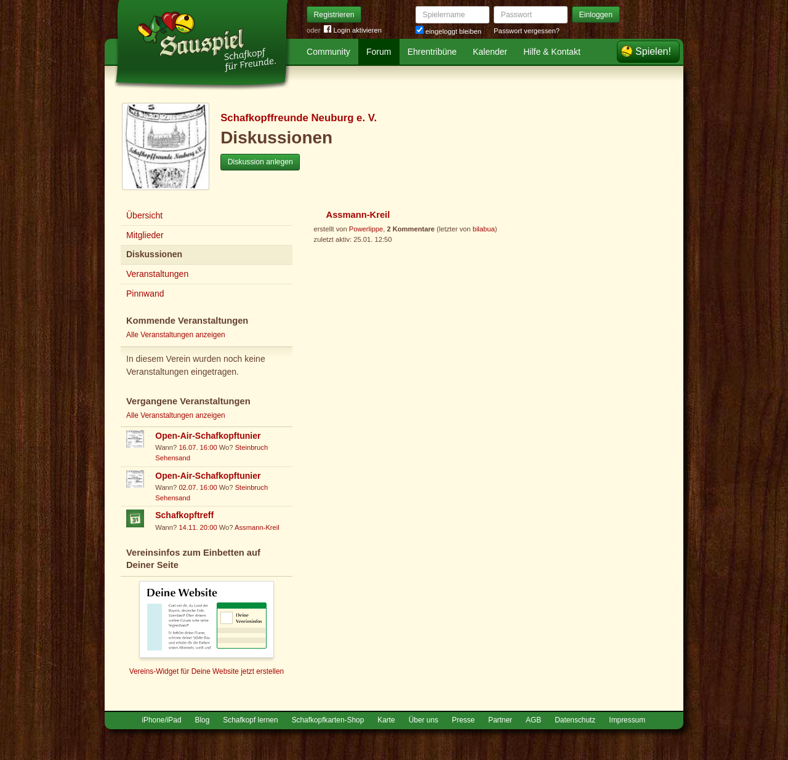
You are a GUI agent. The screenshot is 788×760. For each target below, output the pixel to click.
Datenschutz (575, 720)
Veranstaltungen (157, 274)
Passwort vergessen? (527, 30)
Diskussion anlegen (260, 162)
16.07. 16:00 (198, 447)
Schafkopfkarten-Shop (328, 720)
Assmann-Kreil (257, 527)
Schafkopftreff (184, 515)
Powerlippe (366, 229)
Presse (463, 720)
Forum (378, 52)
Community (328, 52)
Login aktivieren (353, 30)
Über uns (423, 720)
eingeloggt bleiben (448, 31)
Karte (386, 720)
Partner (500, 720)
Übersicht (144, 215)
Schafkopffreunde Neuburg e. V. (298, 118)
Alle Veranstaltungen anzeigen (175, 334)
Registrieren (334, 14)
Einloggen (596, 14)
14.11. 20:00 (198, 527)
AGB (533, 720)
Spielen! (653, 51)
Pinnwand (145, 293)
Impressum (627, 720)
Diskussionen (154, 254)
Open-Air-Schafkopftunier (207, 436)
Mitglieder (145, 235)
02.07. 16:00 (198, 487)
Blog (202, 720)
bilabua (484, 229)
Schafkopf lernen (250, 720)
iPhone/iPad (161, 720)
